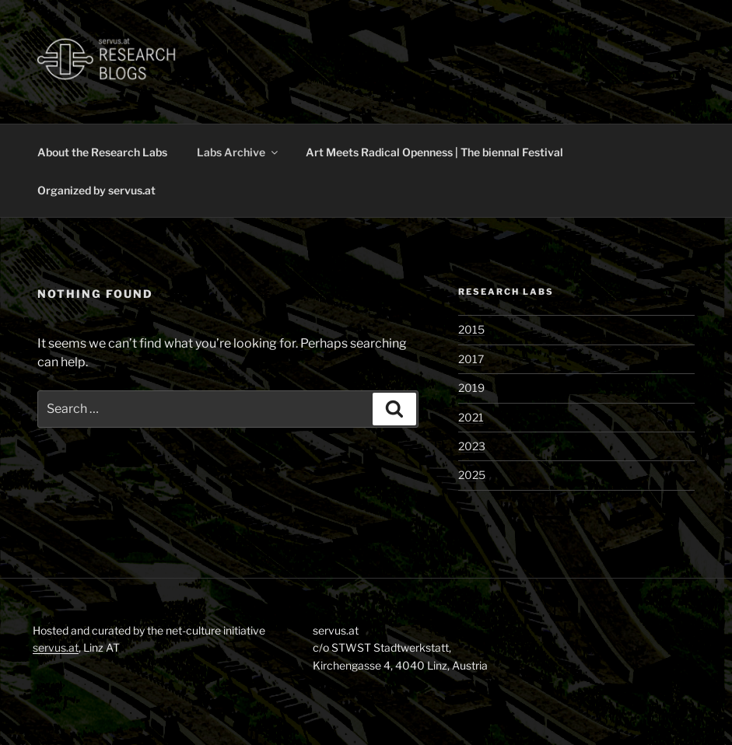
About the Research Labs (102, 152)
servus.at (56, 647)
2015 (471, 329)
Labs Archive (238, 152)
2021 (471, 417)
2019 (471, 387)
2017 (471, 359)
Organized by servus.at (96, 190)
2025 (471, 474)
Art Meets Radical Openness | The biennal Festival (434, 152)
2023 (471, 446)
